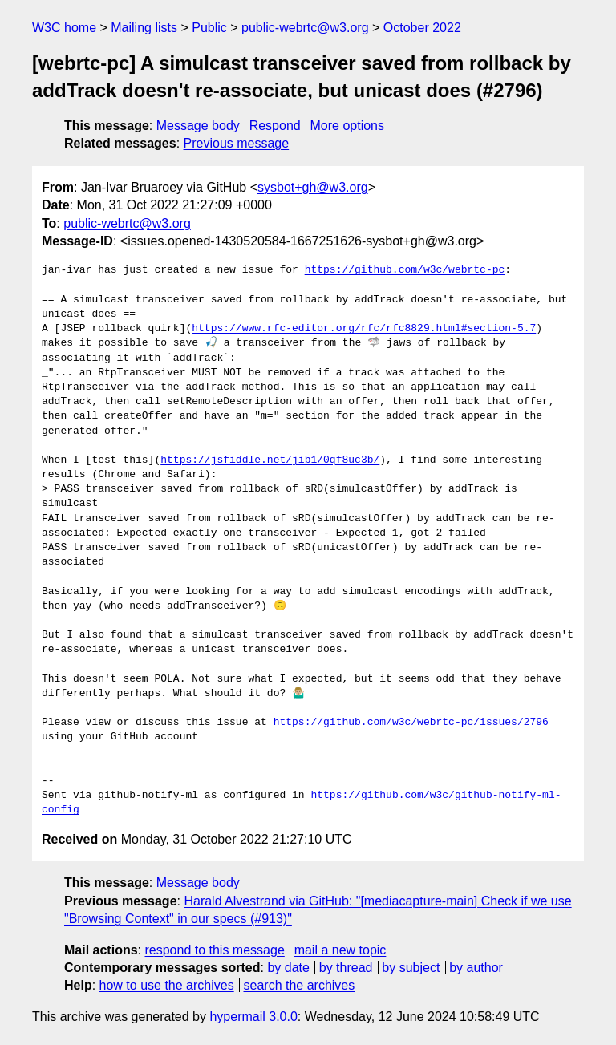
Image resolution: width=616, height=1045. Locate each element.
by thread (346, 967)
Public (209, 27)
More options (347, 125)
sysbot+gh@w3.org (312, 187)
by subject (411, 967)
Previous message (237, 143)
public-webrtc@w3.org (305, 27)
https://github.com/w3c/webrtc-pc (405, 270)
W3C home (64, 27)
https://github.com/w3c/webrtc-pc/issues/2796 (411, 722)
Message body (198, 125)
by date (288, 967)
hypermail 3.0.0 (253, 1016)
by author (476, 967)
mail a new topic (340, 950)
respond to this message (214, 950)
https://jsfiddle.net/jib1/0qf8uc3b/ (269, 460)
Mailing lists (144, 27)
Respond (275, 125)
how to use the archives (166, 985)
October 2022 (422, 27)
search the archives (299, 985)
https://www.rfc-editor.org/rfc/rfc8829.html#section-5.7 (364, 329)
